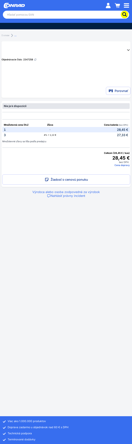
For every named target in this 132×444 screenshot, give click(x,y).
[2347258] (30, 59)
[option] (66, 129)
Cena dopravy (122, 165)
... (15, 35)
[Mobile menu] (126, 5)
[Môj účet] (108, 5)
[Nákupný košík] (117, 5)
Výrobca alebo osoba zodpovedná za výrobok (66, 192)
